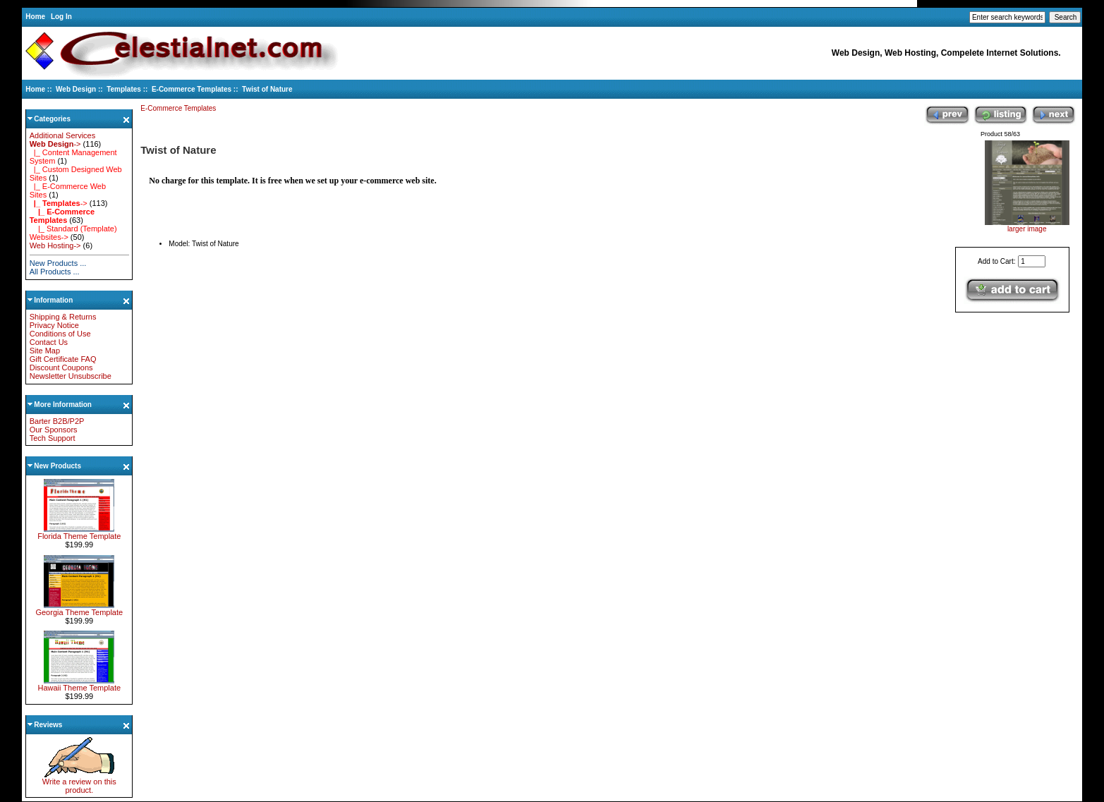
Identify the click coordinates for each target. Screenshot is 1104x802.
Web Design (76, 89)
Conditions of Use (60, 333)
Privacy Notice (54, 325)
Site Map (45, 350)
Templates (124, 89)
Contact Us (49, 342)
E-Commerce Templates (191, 89)
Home (35, 16)
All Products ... (55, 271)
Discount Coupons (61, 367)
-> (55, 144)
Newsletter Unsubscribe (70, 376)
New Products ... (58, 263)
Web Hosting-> (55, 245)
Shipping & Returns (63, 316)
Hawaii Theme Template (79, 684)
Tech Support (52, 438)
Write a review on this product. (79, 782)
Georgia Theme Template (79, 608)
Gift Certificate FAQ (63, 359)
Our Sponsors (54, 429)
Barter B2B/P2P (57, 421)
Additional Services (63, 135)
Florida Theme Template (79, 532)
